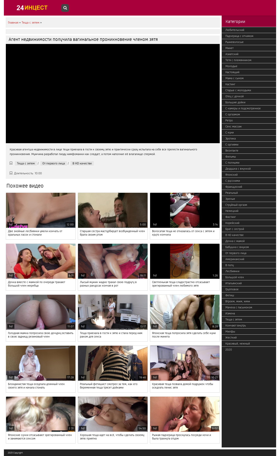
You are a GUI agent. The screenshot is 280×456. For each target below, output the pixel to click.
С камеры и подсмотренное (243, 108)
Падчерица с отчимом (239, 36)
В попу (229, 265)
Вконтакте (231, 150)
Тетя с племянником (238, 60)
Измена (230, 313)
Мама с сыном (234, 78)
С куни (229, 132)
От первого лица (53, 163)
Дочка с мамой (235, 241)
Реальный (231, 193)
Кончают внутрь (235, 325)
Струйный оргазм (236, 205)
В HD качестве (82, 163)
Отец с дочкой (234, 96)
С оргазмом (232, 114)
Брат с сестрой (234, 229)
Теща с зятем (26, 163)
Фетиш (229, 295)
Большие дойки (235, 102)
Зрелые (230, 199)
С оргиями (231, 144)
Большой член (234, 277)
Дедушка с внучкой (238, 168)
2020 (228, 349)
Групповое (232, 289)
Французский (233, 187)
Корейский (232, 223)
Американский (234, 259)
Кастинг (230, 84)
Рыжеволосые (234, 42)
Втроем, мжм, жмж (237, 301)
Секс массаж (233, 126)
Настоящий (232, 72)
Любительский (234, 30)
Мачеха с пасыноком (238, 307)
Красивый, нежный (237, 343)
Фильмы (230, 156)
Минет (229, 48)
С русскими (232, 180)
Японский (231, 174)
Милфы (230, 331)
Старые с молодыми (238, 90)
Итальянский (233, 283)
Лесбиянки (232, 271)
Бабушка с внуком (237, 247)
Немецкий (231, 211)
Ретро (229, 120)
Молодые (231, 66)
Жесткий (231, 337)
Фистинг (230, 217)
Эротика (230, 138)
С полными (232, 162)
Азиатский (231, 54)
